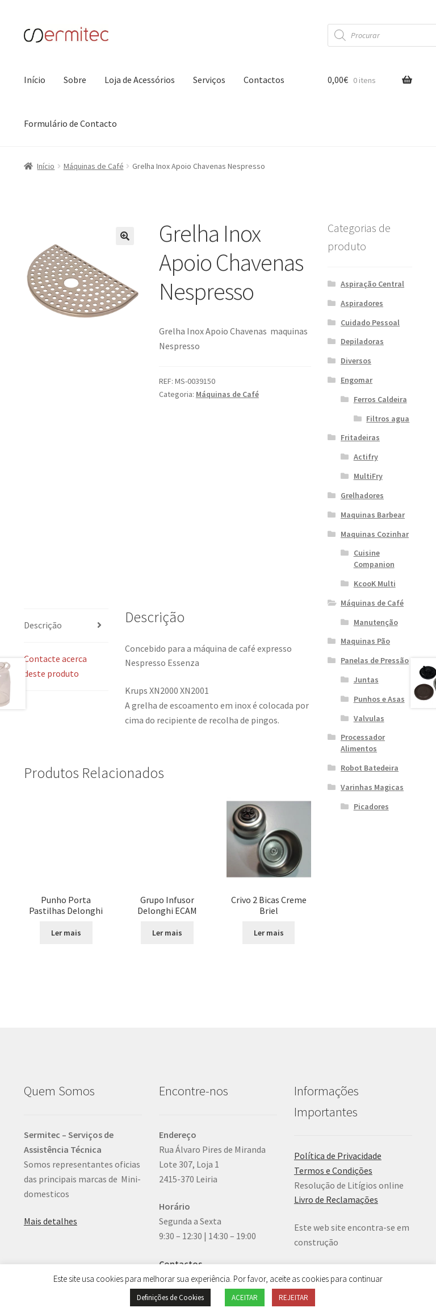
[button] (125, 236)
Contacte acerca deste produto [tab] (55, 566)
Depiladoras (362, 341)
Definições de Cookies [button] (170, 1297)
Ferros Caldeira (380, 399)
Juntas (366, 679)
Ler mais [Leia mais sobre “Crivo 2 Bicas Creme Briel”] (269, 832)
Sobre (75, 79)
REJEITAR (293, 1297)
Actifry (366, 457)
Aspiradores (362, 303)
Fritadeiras (360, 437)
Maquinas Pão (365, 641)
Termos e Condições (333, 1070)
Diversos (356, 360)
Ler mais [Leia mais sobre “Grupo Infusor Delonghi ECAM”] (167, 827)
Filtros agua (387, 418)
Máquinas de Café (94, 166)
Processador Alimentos (363, 743)
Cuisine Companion (374, 558)
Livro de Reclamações (336, 1099)
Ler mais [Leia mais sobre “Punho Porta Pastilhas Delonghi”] (66, 799)
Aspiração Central (372, 284)
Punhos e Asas (379, 699)
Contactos (264, 79)
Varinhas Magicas (372, 787)
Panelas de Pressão (375, 660)
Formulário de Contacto (70, 123)
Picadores (371, 806)
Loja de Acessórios (139, 79)
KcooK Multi (375, 583)
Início (34, 79)
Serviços (209, 79)
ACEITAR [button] (245, 1297)
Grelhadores (362, 495)
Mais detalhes (50, 1121)
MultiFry (368, 476)
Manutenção (376, 622)
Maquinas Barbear (373, 515)
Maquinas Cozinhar (375, 534)
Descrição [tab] (43, 525)
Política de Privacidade (338, 1055)
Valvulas (369, 718)
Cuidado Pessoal (370, 322)
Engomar (356, 380)
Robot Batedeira (370, 768)
